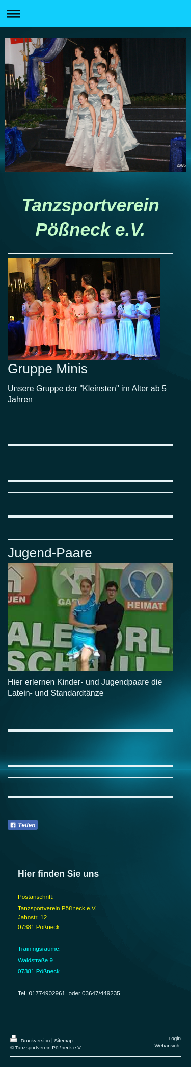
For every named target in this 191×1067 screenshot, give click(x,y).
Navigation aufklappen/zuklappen (95, 13)
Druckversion (30, 1040)
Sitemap (63, 1040)
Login (175, 1038)
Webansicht (168, 1045)
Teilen (23, 825)
